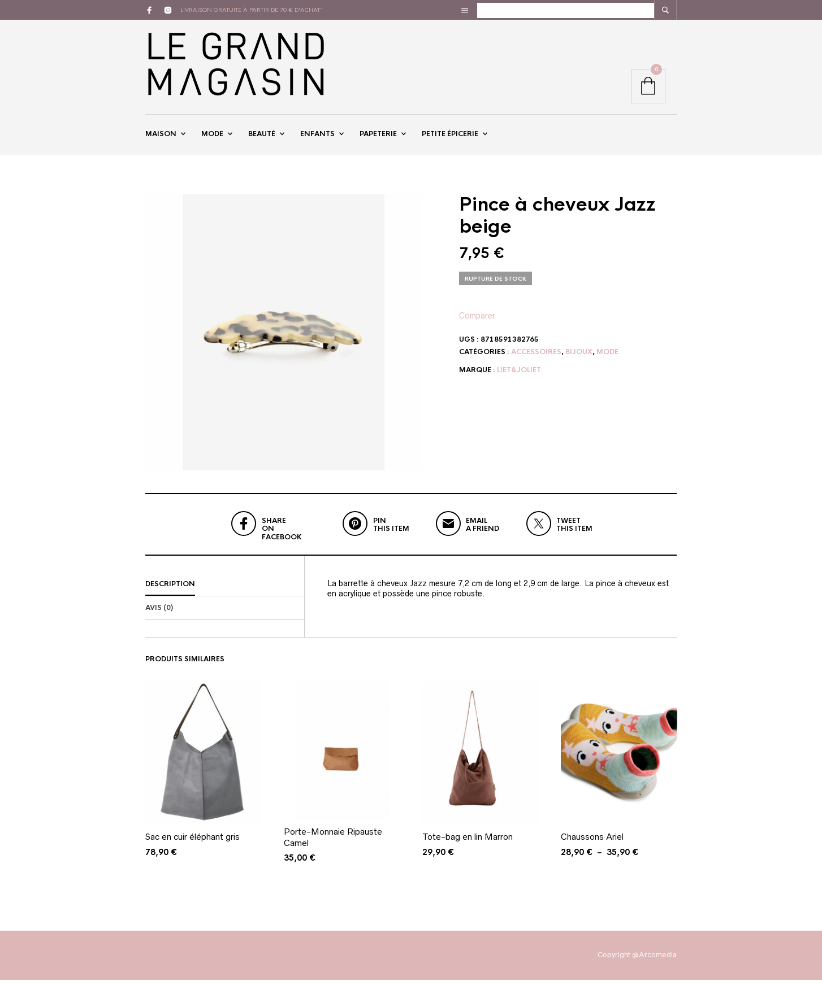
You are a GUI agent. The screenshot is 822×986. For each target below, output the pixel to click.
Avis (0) (159, 614)
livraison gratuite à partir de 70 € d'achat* (251, 10)
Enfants (317, 137)
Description (170, 590)
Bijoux (578, 358)
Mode (212, 137)
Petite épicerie (450, 137)
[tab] (224, 591)
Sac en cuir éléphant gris (192, 843)
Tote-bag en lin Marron (467, 843)
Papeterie (378, 137)
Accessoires (536, 358)
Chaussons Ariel (592, 843)
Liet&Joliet (519, 376)
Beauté (261, 137)
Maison (160, 137)
